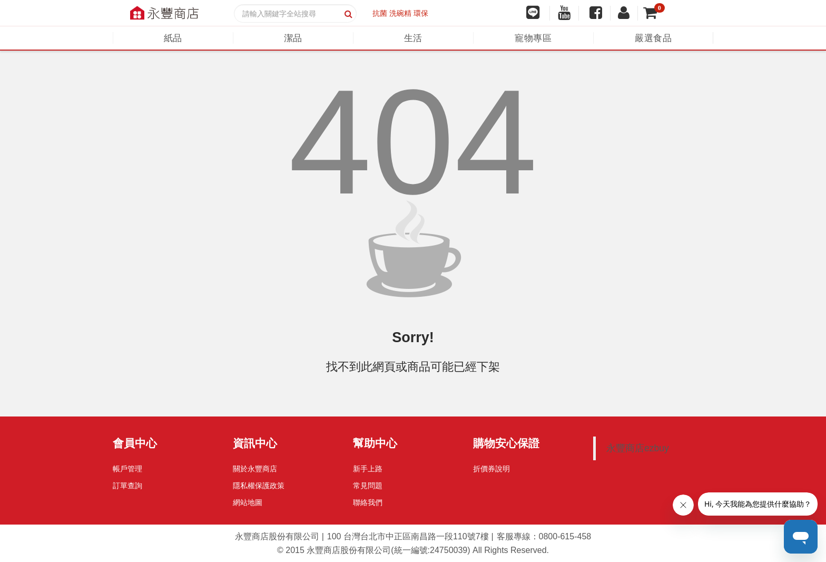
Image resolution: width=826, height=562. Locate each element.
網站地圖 (247, 502)
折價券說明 (491, 468)
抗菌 (379, 13)
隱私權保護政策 (258, 485)
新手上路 (367, 468)
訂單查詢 (127, 485)
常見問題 (367, 485)
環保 (421, 13)
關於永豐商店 (255, 468)
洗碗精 (400, 13)
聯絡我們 (367, 502)
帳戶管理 (127, 468)
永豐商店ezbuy (637, 448)
